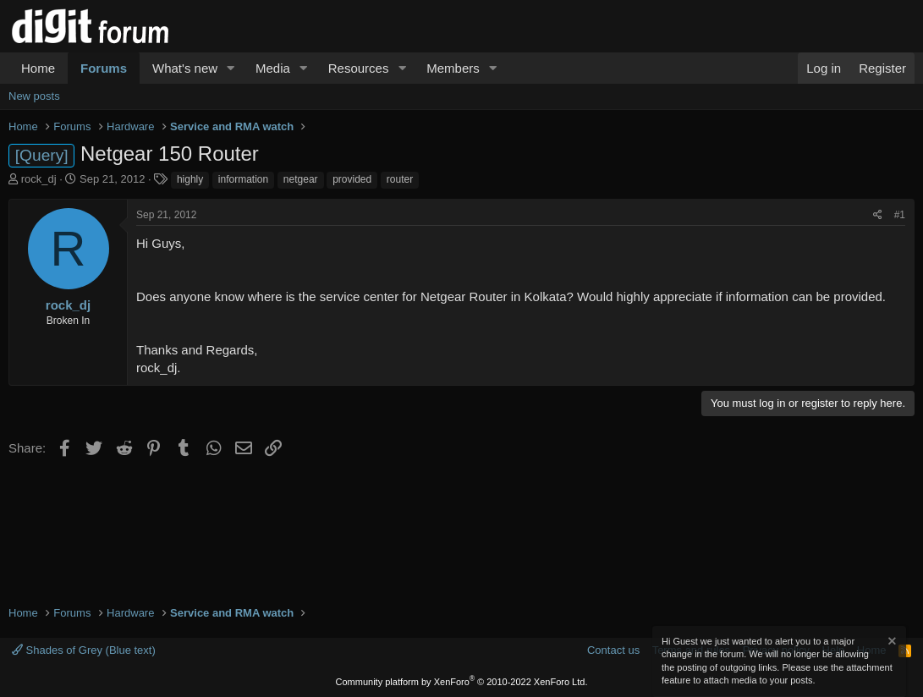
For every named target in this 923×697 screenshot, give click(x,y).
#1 (899, 215)
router (400, 179)
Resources (358, 68)
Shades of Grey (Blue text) (84, 650)
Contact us (613, 650)
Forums (103, 68)
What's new (184, 68)
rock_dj (39, 179)
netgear (300, 179)
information (243, 179)
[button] (231, 68)
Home (38, 68)
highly (190, 179)
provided (351, 179)
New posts (34, 96)
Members (453, 68)
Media (272, 68)
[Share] (877, 215)
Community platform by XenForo (462, 682)
